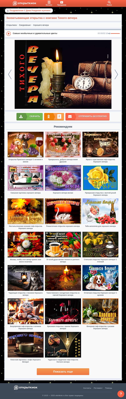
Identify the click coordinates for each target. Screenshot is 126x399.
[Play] (8, 33)
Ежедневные (25, 25)
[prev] (10, 74)
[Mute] (109, 33)
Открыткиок (11, 25)
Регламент (98, 388)
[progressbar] (115, 34)
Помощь (108, 388)
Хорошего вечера (41, 25)
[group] (63, 33)
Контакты (87, 388)
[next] (116, 74)
